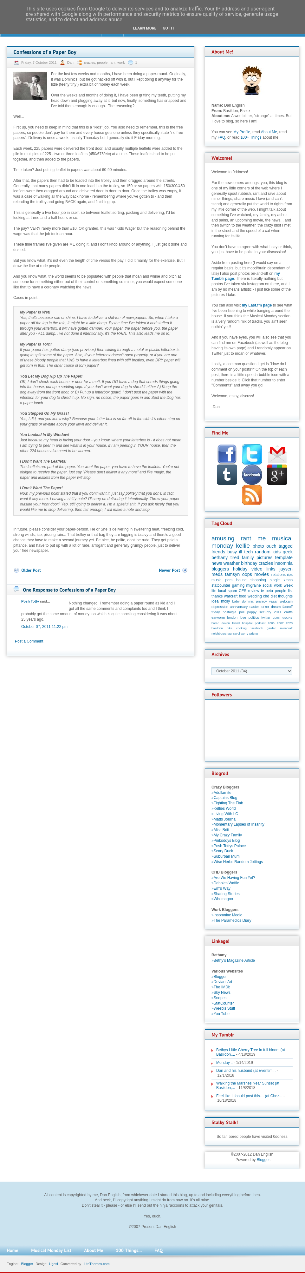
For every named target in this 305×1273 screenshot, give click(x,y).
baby (236, 601)
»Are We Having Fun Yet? (233, 877)
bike (229, 628)
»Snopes (218, 998)
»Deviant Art (221, 981)
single (275, 580)
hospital (247, 623)
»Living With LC (224, 814)
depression (219, 607)
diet (273, 596)
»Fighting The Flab (227, 803)
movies (262, 574)
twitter (265, 617)
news (216, 563)
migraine (253, 585)
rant (112, 62)
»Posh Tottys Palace (228, 846)
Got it (168, 28)
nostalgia (229, 612)
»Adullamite (221, 792)
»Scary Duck (222, 851)
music (216, 580)
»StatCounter (222, 1003)
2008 (276, 617)
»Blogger (219, 976)
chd (266, 596)
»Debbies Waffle (225, 883)
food (242, 596)
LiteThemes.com (96, 1264)
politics (254, 617)
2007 (280, 623)
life (213, 591)
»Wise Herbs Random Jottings (237, 862)
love (243, 617)
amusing (223, 538)
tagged (286, 546)
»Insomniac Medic (226, 915)
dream (276, 607)
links (271, 568)
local (222, 591)
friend (236, 623)
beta (269, 591)
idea (215, 601)
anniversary (239, 607)
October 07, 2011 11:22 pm (44, 626)
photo (258, 546)
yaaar (273, 601)
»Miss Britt (220, 830)
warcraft (231, 596)
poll (241, 612)
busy (232, 551)
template (284, 557)
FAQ (221, 137)
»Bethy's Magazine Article (233, 960)
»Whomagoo (222, 899)
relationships (282, 574)
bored (215, 623)
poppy (251, 612)
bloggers (220, 568)
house (241, 580)
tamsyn (232, 574)
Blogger (263, 1160)
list (290, 591)
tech (248, 551)
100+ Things (250, 137)
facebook (256, 628)
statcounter (220, 585)
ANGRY (287, 617)
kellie (243, 545)
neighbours (218, 633)
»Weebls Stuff (223, 1008)
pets (228, 580)
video (256, 568)
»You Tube (220, 1014)
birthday (249, 563)
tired (234, 557)
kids (277, 551)
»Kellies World (223, 808)
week (288, 585)
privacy (261, 601)
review (253, 591)
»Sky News (220, 992)
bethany (219, 557)
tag (229, 633)
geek (288, 551)
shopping (258, 580)
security (265, 612)
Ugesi (53, 1264)
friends (218, 551)
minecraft (286, 628)
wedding (255, 596)
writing (253, 633)
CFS (242, 591)
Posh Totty (30, 601)
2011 (278, 612)
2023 (289, 623)
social (267, 585)
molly (225, 601)
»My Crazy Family (226, 835)
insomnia (283, 563)
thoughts (285, 596)
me (261, 538)
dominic (248, 601)
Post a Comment (29, 641)
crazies (89, 62)
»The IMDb (220, 987)
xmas (288, 580)
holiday (240, 568)
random (262, 551)
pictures (264, 557)
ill (240, 551)
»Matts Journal (224, 819)
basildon (217, 628)
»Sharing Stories (225, 894)
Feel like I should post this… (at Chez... (249, 1096)
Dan (71, 62)
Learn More (145, 28)
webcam (286, 601)
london (232, 617)
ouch (271, 546)
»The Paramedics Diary (231, 920)
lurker (265, 607)
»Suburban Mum (225, 856)
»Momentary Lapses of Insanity (237, 824)
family (248, 557)
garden (271, 628)
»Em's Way (220, 888)
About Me (269, 132)
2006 (271, 623)
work (121, 62)
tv (262, 591)
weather (232, 563)
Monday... (224, 1062)
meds (217, 574)
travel (236, 633)
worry (244, 633)
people (102, 62)
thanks (217, 596)
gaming (238, 585)
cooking (241, 628)
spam (232, 591)
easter (254, 607)
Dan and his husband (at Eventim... (246, 1070)
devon (226, 623)
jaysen (286, 568)
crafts (288, 612)
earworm (218, 617)
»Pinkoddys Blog (225, 840)
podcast (260, 623)
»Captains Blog (224, 797)
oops (247, 574)
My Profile (241, 132)
